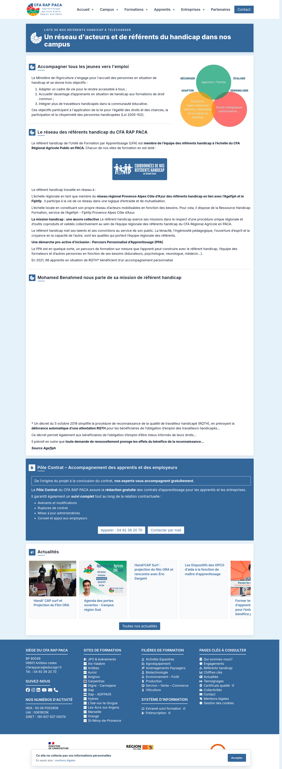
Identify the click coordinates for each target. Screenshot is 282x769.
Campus (107, 9)
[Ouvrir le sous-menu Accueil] (94, 9)
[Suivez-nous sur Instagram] (33, 690)
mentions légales (65, 760)
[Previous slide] (35, 590)
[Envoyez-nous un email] (50, 690)
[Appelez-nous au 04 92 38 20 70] (56, 690)
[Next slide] (245, 590)
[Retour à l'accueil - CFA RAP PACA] (44, 9)
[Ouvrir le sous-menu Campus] (119, 9)
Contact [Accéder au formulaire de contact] (243, 9)
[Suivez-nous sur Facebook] (28, 690)
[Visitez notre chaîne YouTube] (44, 690)
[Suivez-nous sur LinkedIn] (38, 690)
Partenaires (220, 9)
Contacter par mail (166, 530)
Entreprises (190, 9)
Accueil (83, 9)
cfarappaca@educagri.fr (44, 667)
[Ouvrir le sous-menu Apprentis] (175, 9)
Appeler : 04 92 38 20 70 (121, 530)
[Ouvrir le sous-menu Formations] (148, 9)
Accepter (237, 757)
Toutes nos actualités (139, 626)
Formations (134, 9)
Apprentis (162, 9)
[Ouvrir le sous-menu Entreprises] (205, 9)
